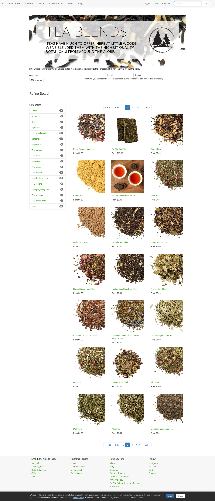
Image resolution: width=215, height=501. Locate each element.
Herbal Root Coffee (120, 242)
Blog (80, 3)
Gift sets (35, 116)
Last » (147, 107)
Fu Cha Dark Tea (119, 149)
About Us (114, 463)
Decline (180, 496)
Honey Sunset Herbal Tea (84, 289)
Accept (170, 496)
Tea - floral (36, 161)
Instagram (153, 463)
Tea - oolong (37, 184)
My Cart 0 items (162, 3)
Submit (206, 3)
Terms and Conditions (120, 476)
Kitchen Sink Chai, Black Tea (124, 289)
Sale (33, 476)
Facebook (153, 466)
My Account (76, 470)
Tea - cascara (37, 150)
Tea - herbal (37, 173)
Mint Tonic (77, 429)
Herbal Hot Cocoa (81, 242)
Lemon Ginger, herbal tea (161, 336)
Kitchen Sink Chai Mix (160, 289)
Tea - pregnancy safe (40, 189)
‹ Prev (116, 107)
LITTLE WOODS (11, 3)
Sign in (148, 3)
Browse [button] (28, 3)
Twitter (152, 470)
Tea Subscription (55, 3)
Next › (138, 107)
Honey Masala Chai (159, 242)
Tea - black (36, 144)
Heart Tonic (155, 196)
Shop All (35, 463)
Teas (34, 206)
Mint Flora (155, 382)
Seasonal (35, 139)
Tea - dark (36, 156)
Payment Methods (118, 473)
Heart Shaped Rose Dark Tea (124, 196)
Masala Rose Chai (120, 382)
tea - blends (36, 80)
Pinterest (153, 473)
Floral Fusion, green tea (83, 149)
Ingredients (36, 128)
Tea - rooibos (37, 195)
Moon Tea (116, 429)
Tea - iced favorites (40, 178)
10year (34, 111)
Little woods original (40, 133)
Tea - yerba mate (39, 201)
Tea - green (36, 167)
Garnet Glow (156, 149)
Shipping (114, 470)
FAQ (112, 466)
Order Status (76, 473)
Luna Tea (77, 382)
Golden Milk (78, 196)
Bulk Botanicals (38, 470)
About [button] (40, 3)
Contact (74, 463)
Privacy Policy (116, 479)
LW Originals (37, 466)
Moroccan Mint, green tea (161, 429)
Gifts (34, 122)
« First (108, 107)
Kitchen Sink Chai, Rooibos (85, 336)
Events (71, 3)
